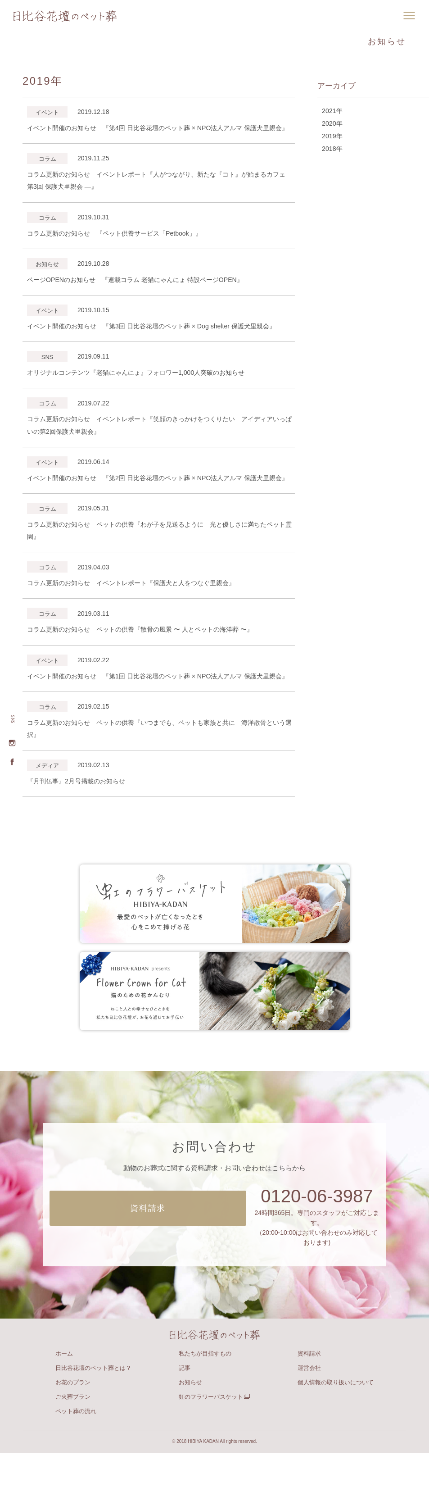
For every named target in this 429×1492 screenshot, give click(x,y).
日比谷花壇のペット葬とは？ (93, 1407)
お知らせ (190, 1421)
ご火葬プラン (72, 1436)
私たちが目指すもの (205, 1392)
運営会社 (309, 1407)
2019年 (332, 138)
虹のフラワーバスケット (214, 1436)
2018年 (332, 151)
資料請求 (309, 1392)
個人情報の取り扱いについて (336, 1421)
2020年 (332, 124)
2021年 (332, 111)
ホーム (64, 1392)
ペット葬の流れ (75, 1450)
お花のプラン (72, 1421)
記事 (184, 1407)
